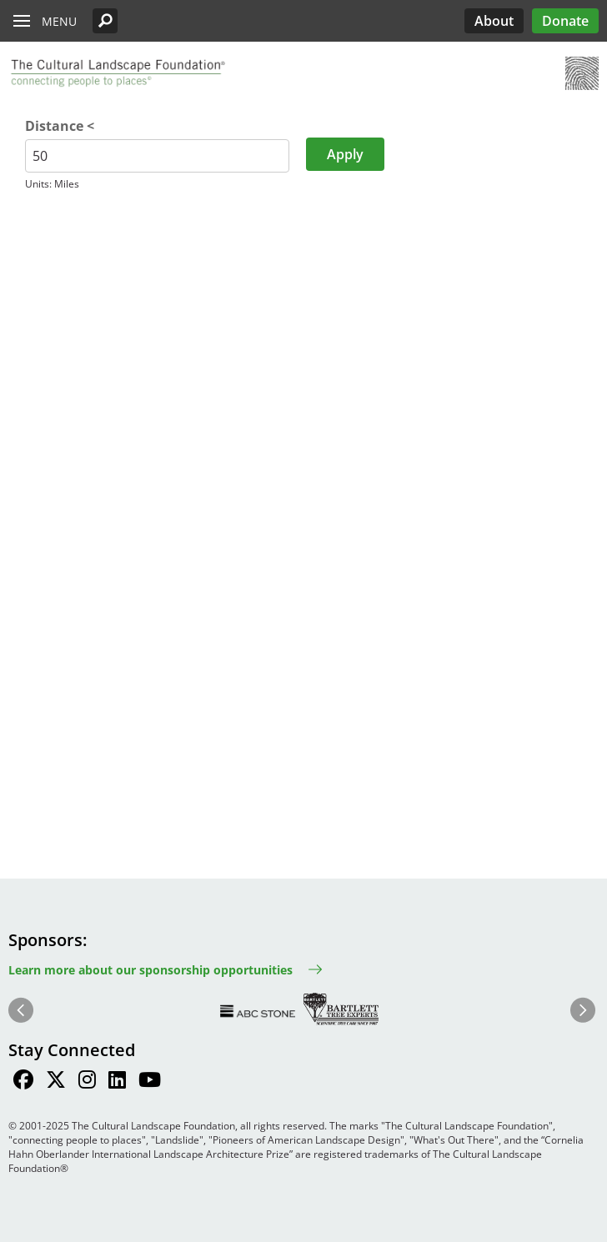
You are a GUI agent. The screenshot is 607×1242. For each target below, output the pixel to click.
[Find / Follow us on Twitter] (56, 1082)
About (494, 21)
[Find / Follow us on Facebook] (23, 1082)
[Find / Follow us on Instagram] (87, 1082)
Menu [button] (59, 21)
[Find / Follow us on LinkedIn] (117, 1082)
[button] (105, 20)
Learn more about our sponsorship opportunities (150, 970)
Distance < (59, 126)
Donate (565, 21)
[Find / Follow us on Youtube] (149, 1082)
